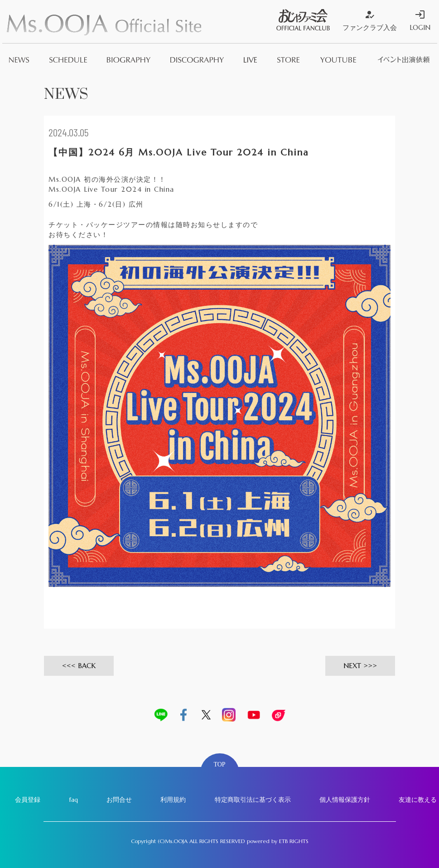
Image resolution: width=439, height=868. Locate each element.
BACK (87, 665)
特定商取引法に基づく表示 (253, 799)
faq (73, 799)
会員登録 (27, 799)
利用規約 (173, 799)
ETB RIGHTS (294, 841)
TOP (219, 764)
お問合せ (119, 799)
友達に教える (418, 799)
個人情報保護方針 (344, 799)
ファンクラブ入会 (370, 20)
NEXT (352, 665)
